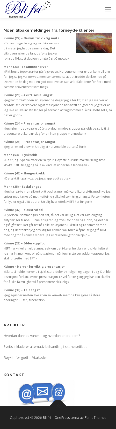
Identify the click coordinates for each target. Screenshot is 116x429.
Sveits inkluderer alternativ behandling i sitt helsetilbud (45, 346)
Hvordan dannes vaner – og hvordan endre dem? (42, 335)
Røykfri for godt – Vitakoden (26, 357)
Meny (108, 9)
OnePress (62, 417)
